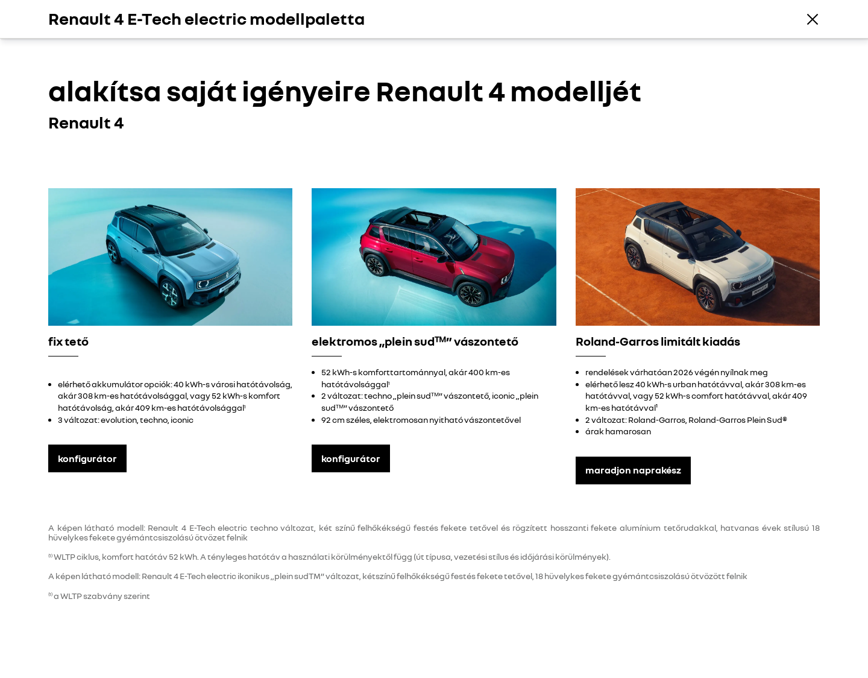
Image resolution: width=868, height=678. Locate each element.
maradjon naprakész (633, 470)
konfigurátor (87, 458)
